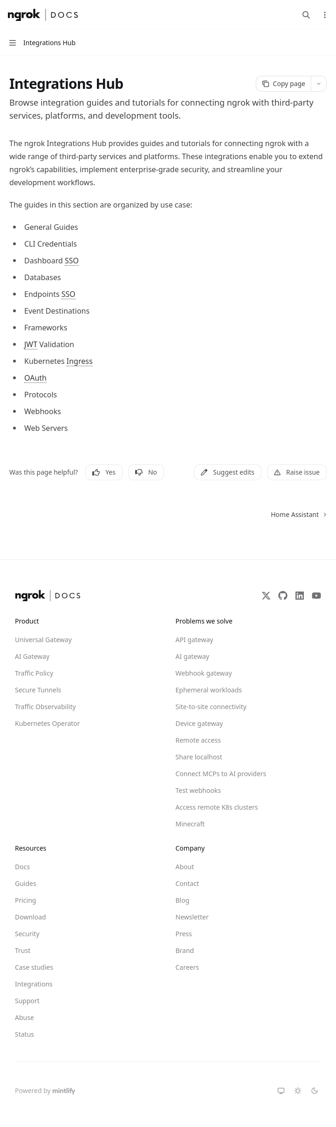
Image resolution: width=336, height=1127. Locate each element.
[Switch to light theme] (297, 1090)
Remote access (198, 740)
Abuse (24, 1017)
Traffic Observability (45, 706)
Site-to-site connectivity (209, 706)
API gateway (194, 639)
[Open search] (306, 14)
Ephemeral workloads (209, 689)
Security (27, 933)
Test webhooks (198, 790)
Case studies (34, 967)
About (185, 866)
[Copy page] (283, 84)
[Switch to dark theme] (314, 1090)
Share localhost (199, 756)
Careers (187, 967)
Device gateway (199, 723)
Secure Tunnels (38, 689)
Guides (25, 883)
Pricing (25, 900)
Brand (185, 950)
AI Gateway (32, 656)
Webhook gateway (204, 673)
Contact (187, 883)
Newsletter (192, 916)
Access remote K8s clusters (209, 807)
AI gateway (192, 656)
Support (27, 1000)
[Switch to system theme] (281, 1090)
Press (184, 933)
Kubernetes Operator (47, 723)
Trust (22, 950)
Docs (22, 866)
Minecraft (190, 823)
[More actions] (324, 14)
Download (30, 916)
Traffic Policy (34, 673)
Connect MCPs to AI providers (209, 773)
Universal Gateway (43, 639)
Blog (183, 900)
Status (24, 1034)
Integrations (34, 983)
